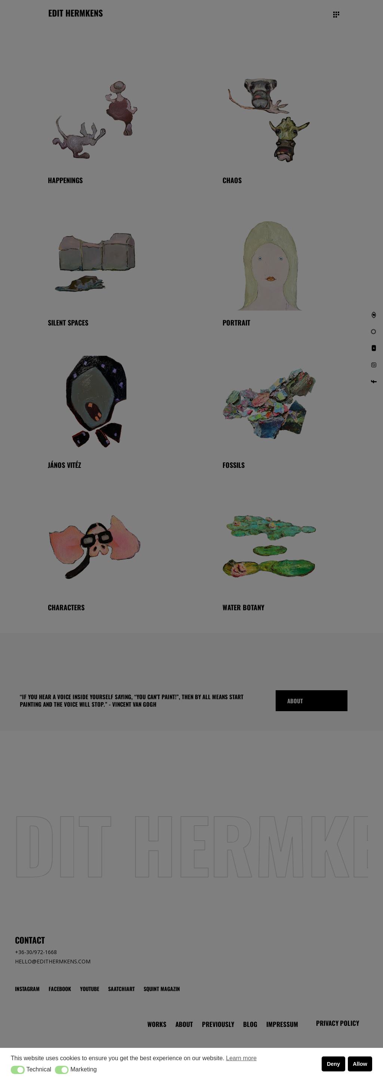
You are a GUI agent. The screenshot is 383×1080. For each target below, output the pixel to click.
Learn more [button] (241, 1058)
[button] (18, 1070)
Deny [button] (333, 1064)
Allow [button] (360, 1064)
